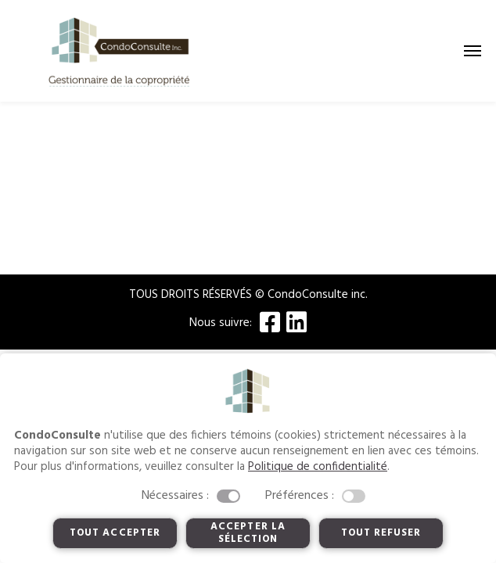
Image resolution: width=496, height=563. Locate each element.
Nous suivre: (220, 323)
